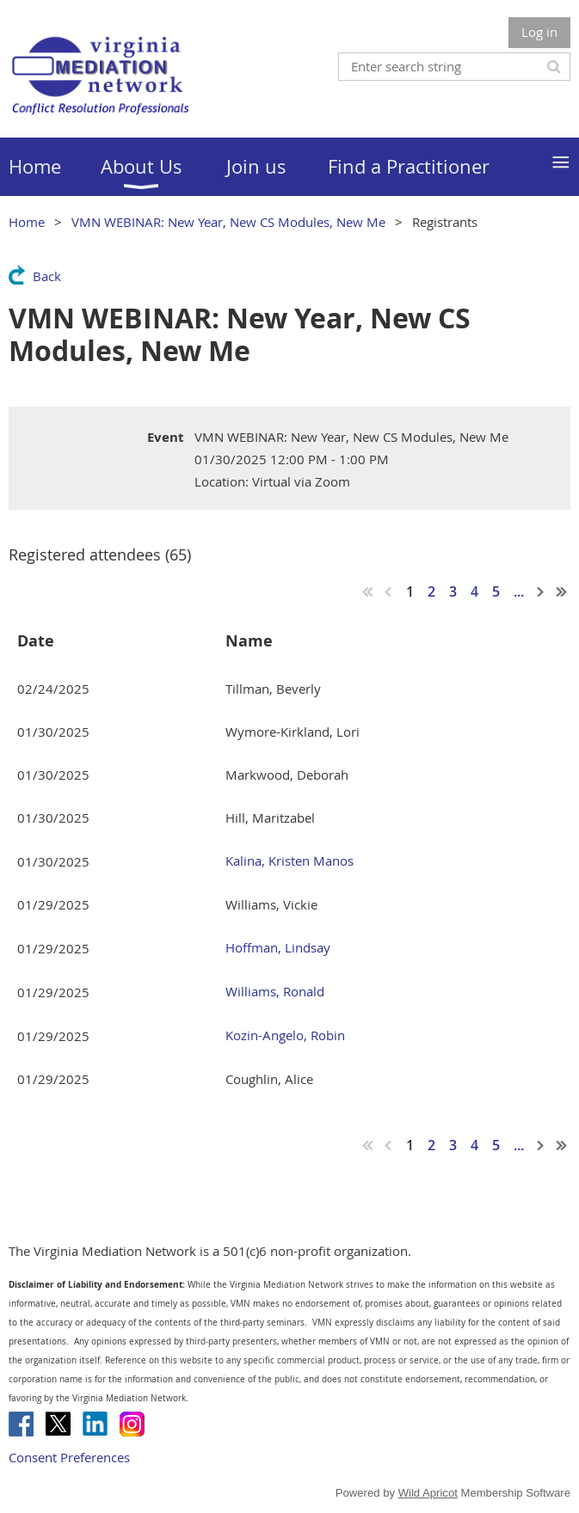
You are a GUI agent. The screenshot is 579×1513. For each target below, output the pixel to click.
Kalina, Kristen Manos (289, 860)
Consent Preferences (69, 1457)
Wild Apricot (428, 1492)
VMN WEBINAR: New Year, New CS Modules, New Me (228, 221)
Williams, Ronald (274, 991)
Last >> (561, 591)
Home (27, 221)
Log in (539, 31)
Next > (541, 591)
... (519, 591)
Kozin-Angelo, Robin (285, 1035)
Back (47, 276)
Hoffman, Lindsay (277, 947)
